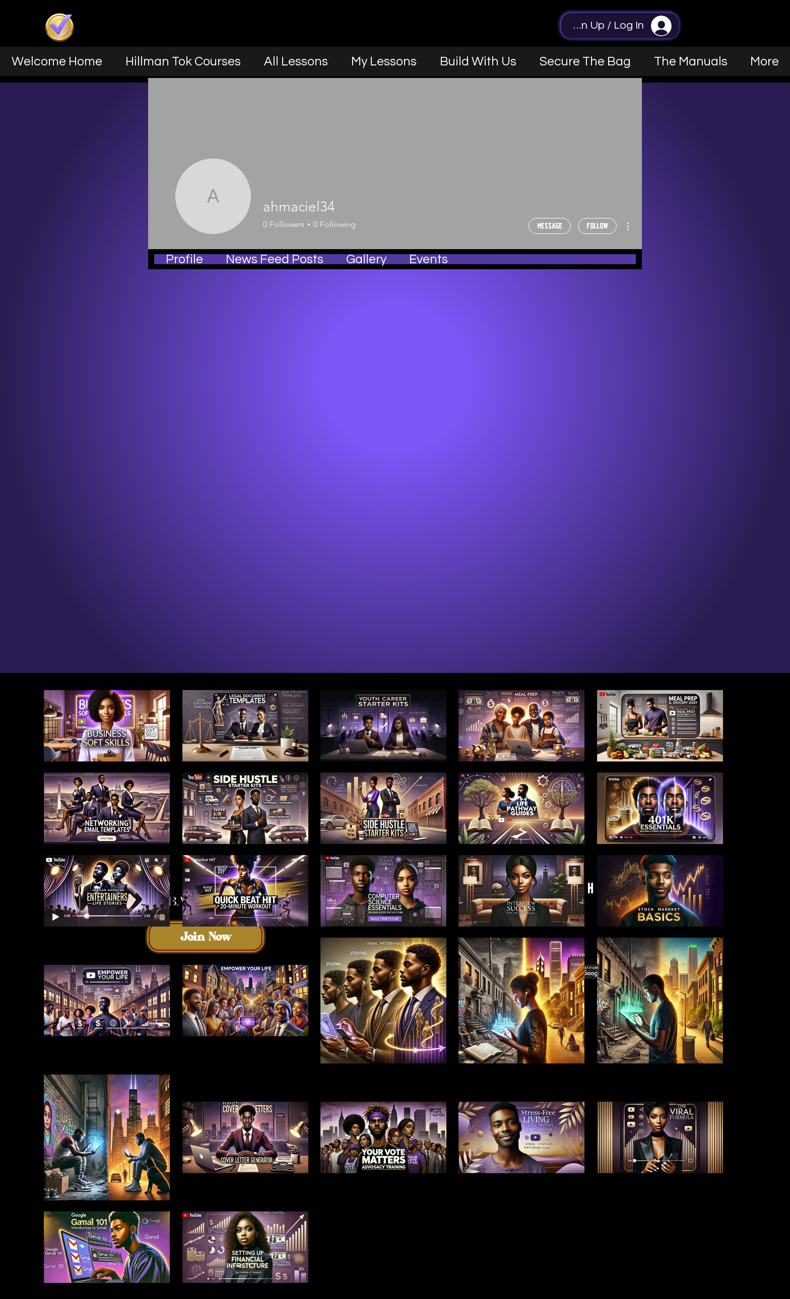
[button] (478, 61)
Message (549, 225)
